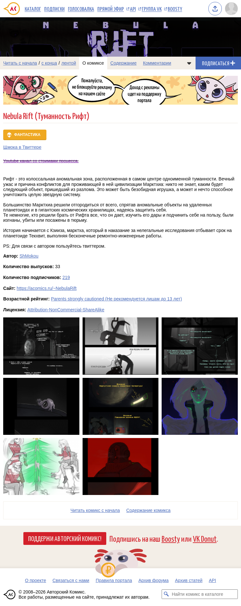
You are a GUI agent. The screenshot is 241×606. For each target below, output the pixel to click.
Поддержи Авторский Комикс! (64, 538)
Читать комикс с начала (95, 510)
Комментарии (157, 63)
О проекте (35, 580)
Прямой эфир (110, 8)
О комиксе (93, 63)
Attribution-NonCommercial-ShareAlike (66, 309)
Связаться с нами (70, 580)
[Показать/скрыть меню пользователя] (231, 8)
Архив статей (189, 580)
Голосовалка (81, 8)
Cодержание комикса (148, 510)
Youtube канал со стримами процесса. (41, 160)
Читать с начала (20, 63)
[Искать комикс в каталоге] (166, 594)
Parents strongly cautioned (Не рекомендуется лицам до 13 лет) (116, 298)
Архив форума (153, 580)
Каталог (33, 8)
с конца (49, 63)
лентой (68, 63)
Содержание (123, 63)
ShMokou (29, 256)
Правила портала (114, 580)
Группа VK (152, 8)
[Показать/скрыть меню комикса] (189, 63)
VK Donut (205, 538)
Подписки (54, 8)
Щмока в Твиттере (22, 147)
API (133, 8)
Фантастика (27, 134)
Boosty (175, 8)
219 (66, 277)
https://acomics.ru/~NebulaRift (46, 288)
